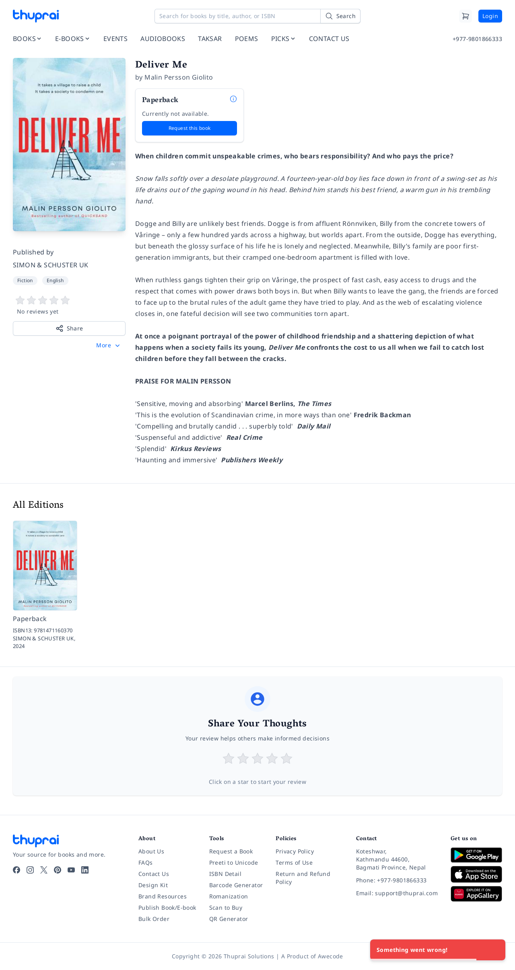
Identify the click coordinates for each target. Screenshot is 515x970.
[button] (109, 345)
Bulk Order (153, 919)
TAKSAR (210, 38)
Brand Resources (162, 896)
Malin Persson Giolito (178, 77)
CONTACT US (329, 38)
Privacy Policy (295, 851)
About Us (151, 851)
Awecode (330, 956)
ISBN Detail (225, 874)
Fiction (25, 280)
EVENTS (115, 38)
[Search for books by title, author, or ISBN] (257, 16)
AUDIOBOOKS (162, 38)
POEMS (246, 38)
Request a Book (231, 851)
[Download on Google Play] (476, 855)
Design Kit (153, 885)
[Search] (340, 16)
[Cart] (465, 16)
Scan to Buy (225, 907)
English (55, 280)
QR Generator (228, 919)
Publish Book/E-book (167, 907)
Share (69, 328)
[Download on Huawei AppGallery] (476, 893)
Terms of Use (294, 862)
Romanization (228, 896)
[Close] (495, 950)
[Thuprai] (36, 16)
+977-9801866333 (477, 39)
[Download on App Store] (476, 874)
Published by (33, 252)
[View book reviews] (69, 305)
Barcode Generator (236, 885)
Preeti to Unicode (233, 862)
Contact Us (153, 874)
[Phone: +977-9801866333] (397, 880)
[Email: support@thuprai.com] (397, 893)
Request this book (190, 128)
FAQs (145, 862)
